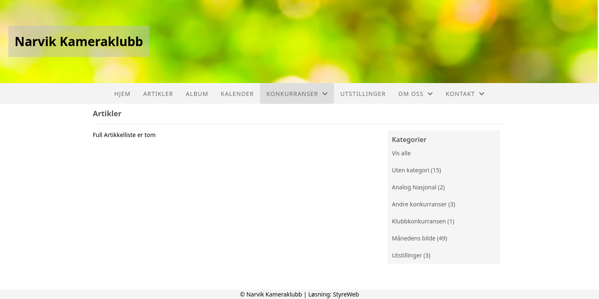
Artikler (158, 94)
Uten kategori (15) (416, 170)
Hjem (122, 94)
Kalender (237, 94)
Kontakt (465, 94)
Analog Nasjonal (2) (418, 187)
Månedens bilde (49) (419, 238)
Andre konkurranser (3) (423, 204)
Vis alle (401, 153)
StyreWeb (346, 294)
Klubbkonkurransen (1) (423, 221)
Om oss (416, 94)
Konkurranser (297, 94)
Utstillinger (363, 94)
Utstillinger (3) (411, 255)
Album (197, 94)
